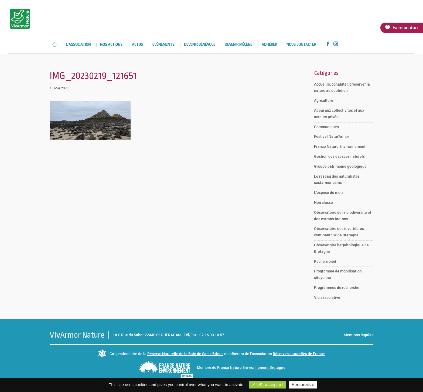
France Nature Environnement (340, 146)
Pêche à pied (325, 261)
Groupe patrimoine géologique (340, 166)
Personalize (303, 384)
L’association (78, 45)
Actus (137, 45)
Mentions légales (358, 335)
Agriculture (323, 100)
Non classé (323, 202)
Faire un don (405, 27)
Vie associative (327, 297)
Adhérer (269, 45)
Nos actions (111, 45)
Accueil (54, 44)
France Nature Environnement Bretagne (251, 367)
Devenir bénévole (199, 45)
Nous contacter (301, 45)
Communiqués (326, 127)
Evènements (163, 45)
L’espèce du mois (328, 192)
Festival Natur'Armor (331, 136)
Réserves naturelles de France (299, 354)
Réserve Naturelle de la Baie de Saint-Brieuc (185, 354)
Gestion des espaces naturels (339, 156)
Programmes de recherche (336, 287)
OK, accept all (267, 384)
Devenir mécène (238, 45)
